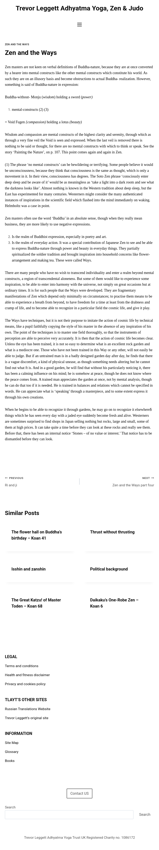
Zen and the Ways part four (118, 481)
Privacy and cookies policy (25, 684)
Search (10, 807)
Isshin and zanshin (28, 569)
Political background (109, 569)
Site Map (12, 743)
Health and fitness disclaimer (27, 675)
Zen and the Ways (17, 44)
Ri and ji (40, 481)
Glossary (11, 752)
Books (10, 761)
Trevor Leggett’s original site (26, 718)
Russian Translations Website (27, 709)
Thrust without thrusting (112, 532)
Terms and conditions (21, 666)
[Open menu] (79, 24)
